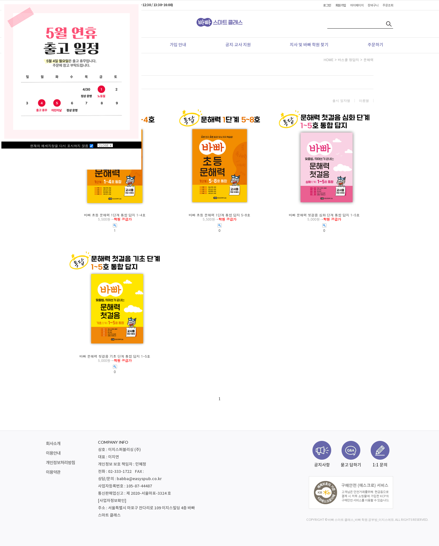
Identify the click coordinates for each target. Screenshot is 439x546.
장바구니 (373, 5)
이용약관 (53, 472)
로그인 (327, 5)
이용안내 (53, 453)
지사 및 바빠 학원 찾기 (309, 45)
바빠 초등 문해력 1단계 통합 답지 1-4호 (115, 215)
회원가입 (340, 5)
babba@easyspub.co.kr (139, 478)
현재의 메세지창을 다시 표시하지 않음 (61, 145)
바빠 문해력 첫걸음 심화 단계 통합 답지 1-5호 (324, 215)
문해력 (368, 59)
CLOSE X (105, 145)
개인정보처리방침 (60, 463)
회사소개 (53, 443)
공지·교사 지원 (238, 45)
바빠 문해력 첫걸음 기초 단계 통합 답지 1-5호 (114, 356)
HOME (328, 59)
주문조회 (387, 5)
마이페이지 (357, 5)
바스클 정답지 (348, 59)
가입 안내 (178, 45)
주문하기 (375, 45)
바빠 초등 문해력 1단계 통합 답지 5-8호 (219, 215)
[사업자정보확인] (112, 500)
